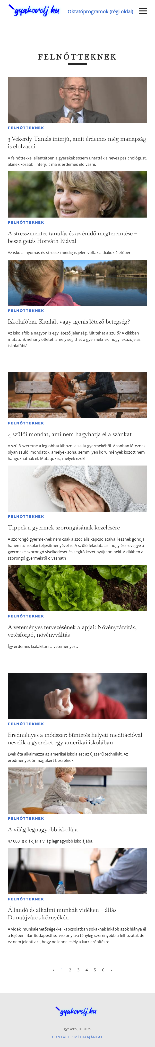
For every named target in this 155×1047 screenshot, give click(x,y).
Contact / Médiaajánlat (77, 1037)
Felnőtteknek (26, 128)
